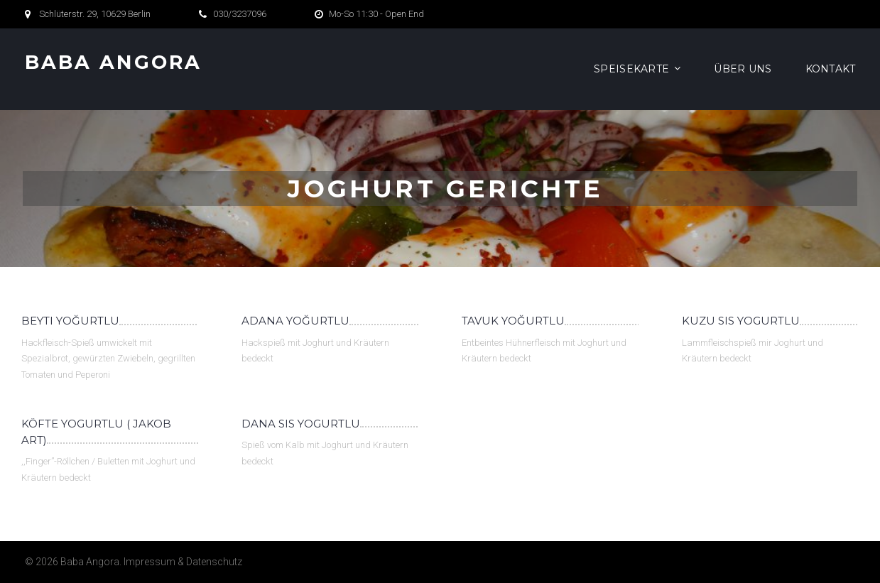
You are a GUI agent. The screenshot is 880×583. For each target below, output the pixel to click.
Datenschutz (214, 561)
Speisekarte (631, 68)
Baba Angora (113, 62)
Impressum (149, 561)
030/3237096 (239, 14)
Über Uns (742, 68)
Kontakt (830, 68)
